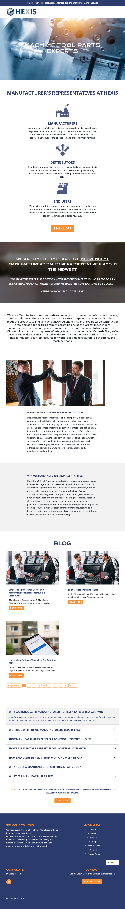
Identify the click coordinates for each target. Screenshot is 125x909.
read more (16, 608)
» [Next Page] (65, 685)
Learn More (62, 228)
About (93, 833)
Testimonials (94, 845)
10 (55, 685)
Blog (94, 841)
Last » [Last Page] (73, 685)
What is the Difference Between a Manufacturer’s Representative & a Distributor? (27, 592)
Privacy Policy (93, 854)
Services (94, 837)
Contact (93, 849)
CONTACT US (62, 800)
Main (93, 829)
